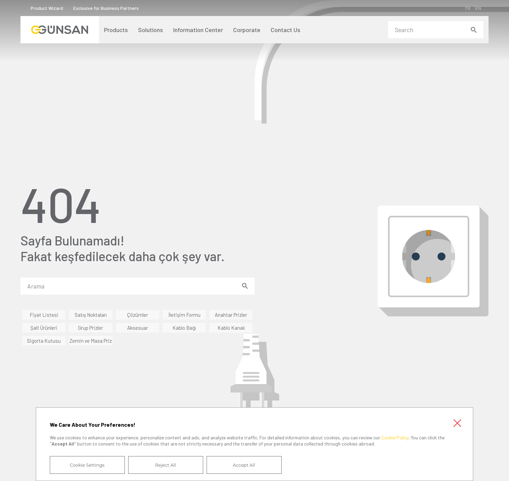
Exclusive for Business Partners (106, 8)
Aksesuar (137, 328)
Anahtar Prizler (231, 315)
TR (467, 8)
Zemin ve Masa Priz (91, 341)
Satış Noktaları (91, 315)
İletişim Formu (184, 315)
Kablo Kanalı (231, 328)
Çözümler (137, 315)
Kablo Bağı (184, 328)
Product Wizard (47, 8)
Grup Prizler (90, 328)
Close (457, 423)
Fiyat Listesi (44, 315)
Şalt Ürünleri (43, 328)
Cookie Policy (395, 437)
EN (478, 8)
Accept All (244, 465)
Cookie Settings (87, 465)
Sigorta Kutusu (44, 341)
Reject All (165, 465)
